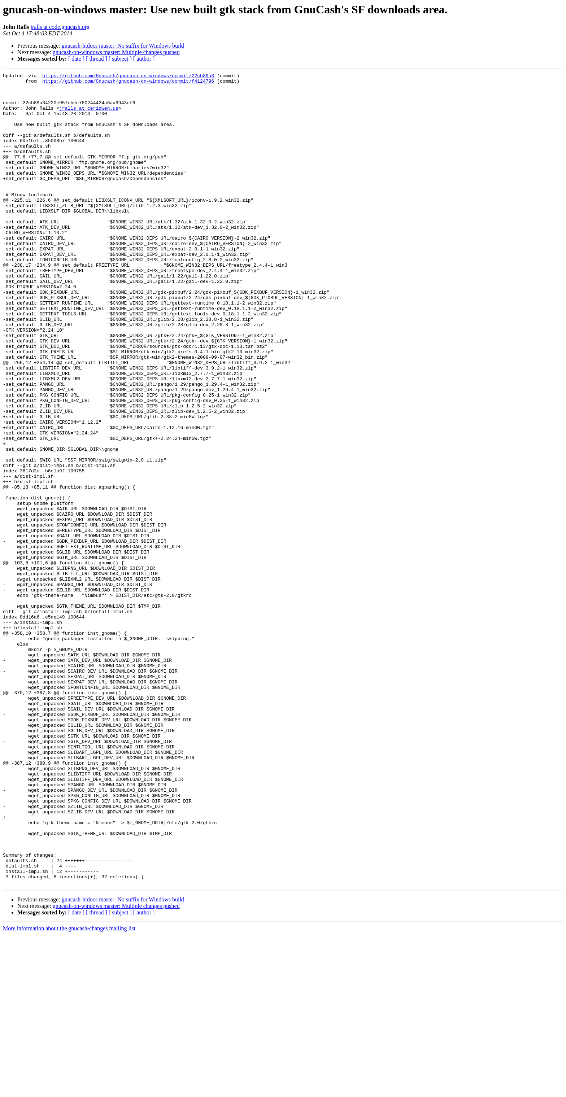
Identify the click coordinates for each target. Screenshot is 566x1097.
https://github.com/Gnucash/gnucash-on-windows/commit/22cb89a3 (128, 76)
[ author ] (144, 59)
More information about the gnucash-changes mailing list (69, 1091)
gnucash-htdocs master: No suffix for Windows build (123, 46)
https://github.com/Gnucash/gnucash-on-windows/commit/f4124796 (128, 83)
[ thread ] (96, 59)
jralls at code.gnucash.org (59, 27)
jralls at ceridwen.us (88, 115)
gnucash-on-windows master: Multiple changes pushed (116, 52)
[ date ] (76, 59)
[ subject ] (120, 59)
